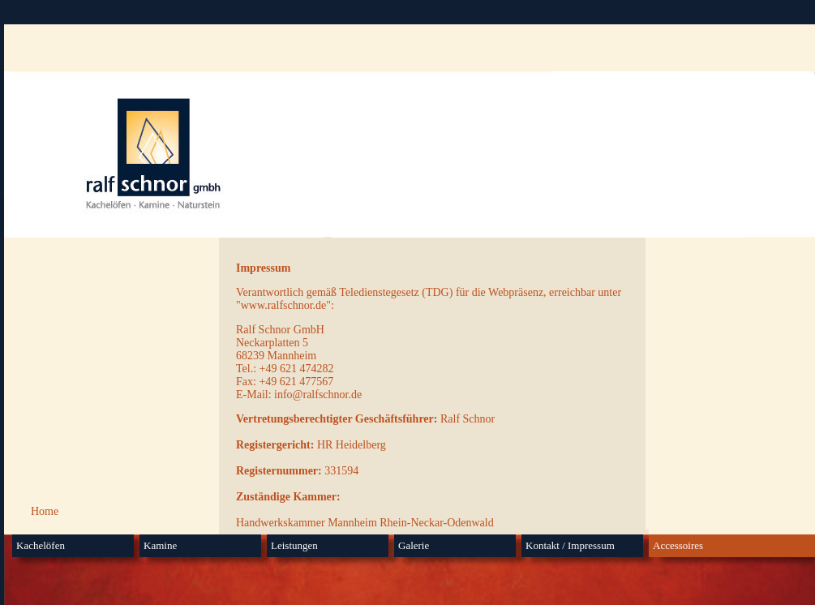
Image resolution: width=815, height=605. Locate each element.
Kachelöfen (40, 545)
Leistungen (294, 545)
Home (44, 511)
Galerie (413, 545)
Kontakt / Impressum (570, 545)
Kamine (160, 545)
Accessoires (678, 545)
